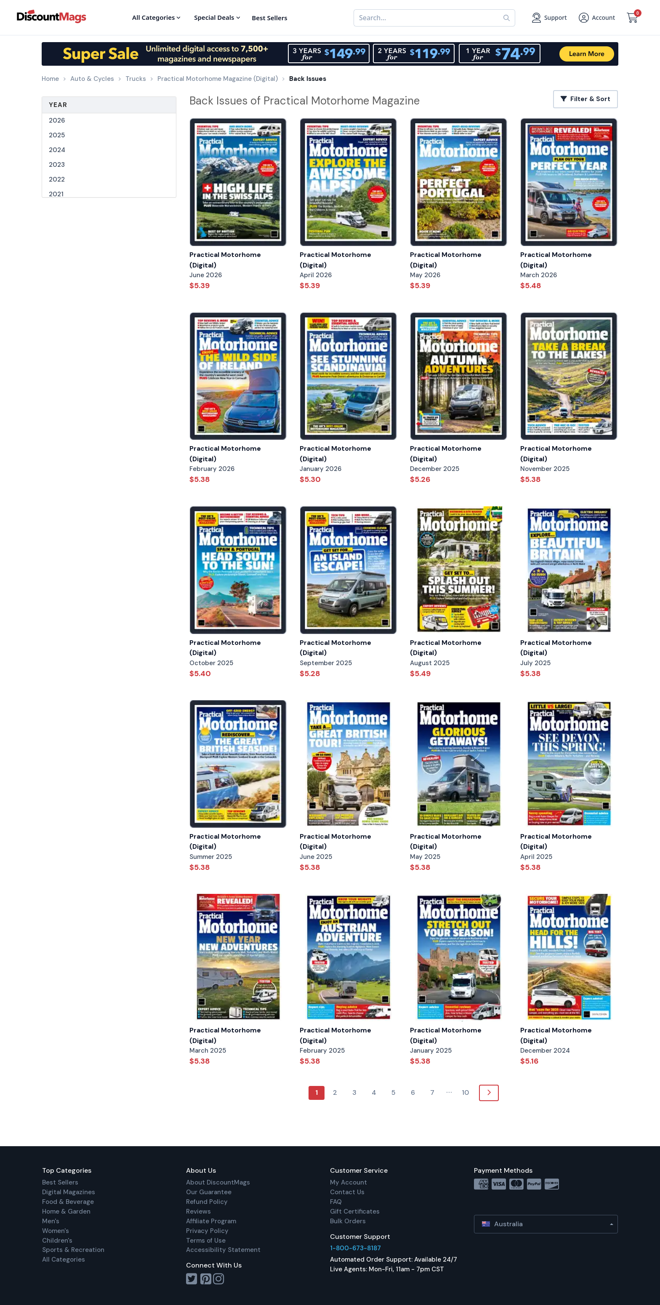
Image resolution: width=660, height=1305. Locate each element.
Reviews (198, 1211)
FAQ (336, 1202)
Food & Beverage (68, 1202)
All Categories (63, 1259)
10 (465, 1092)
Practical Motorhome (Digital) (225, 260)
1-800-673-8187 (355, 1248)
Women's (55, 1231)
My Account (348, 1182)
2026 (57, 120)
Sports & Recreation (73, 1250)
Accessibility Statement (223, 1250)
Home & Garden (66, 1211)
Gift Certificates (355, 1211)
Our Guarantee (209, 1192)
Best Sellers (60, 1182)
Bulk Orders (348, 1221)
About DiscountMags (218, 1182)
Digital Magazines (68, 1192)
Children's (57, 1240)
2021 (56, 194)
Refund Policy (207, 1202)
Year (58, 105)
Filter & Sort (585, 99)
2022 (57, 179)
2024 (57, 150)
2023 (57, 164)
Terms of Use (206, 1240)
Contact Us (347, 1192)
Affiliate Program (211, 1221)
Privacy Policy (207, 1231)
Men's (50, 1221)
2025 (57, 135)
